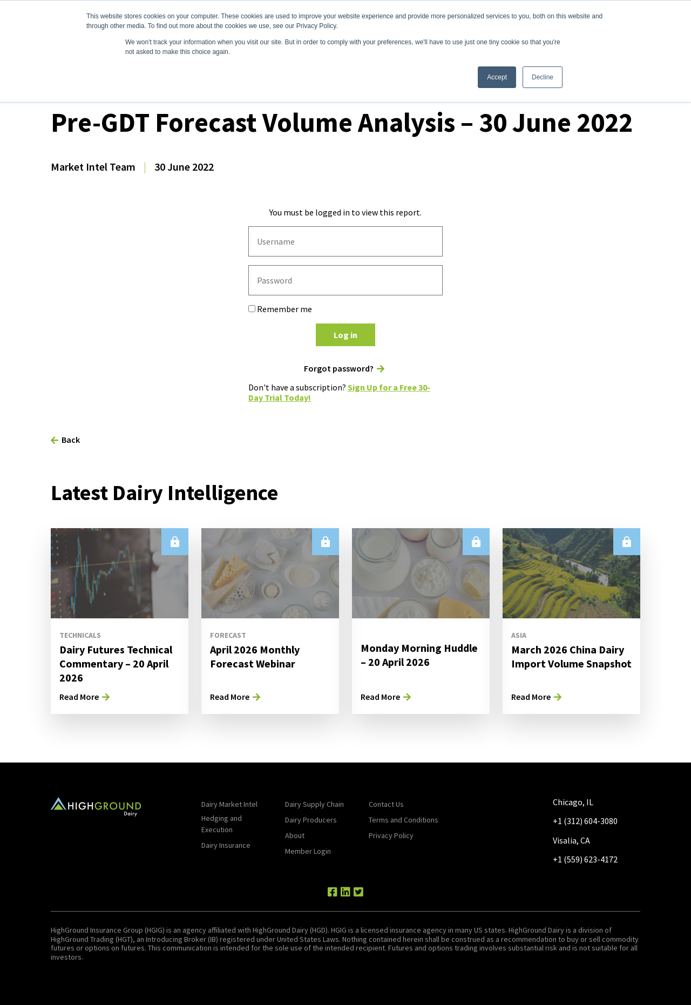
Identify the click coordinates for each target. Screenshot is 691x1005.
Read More (79, 696)
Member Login (308, 851)
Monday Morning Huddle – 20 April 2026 (419, 655)
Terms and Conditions (403, 820)
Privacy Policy (391, 835)
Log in (345, 334)
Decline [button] (542, 77)
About (294, 835)
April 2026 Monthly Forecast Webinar (255, 656)
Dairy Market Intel (229, 804)
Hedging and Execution (221, 823)
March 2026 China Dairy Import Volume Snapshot (571, 656)
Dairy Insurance (225, 845)
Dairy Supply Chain (314, 804)
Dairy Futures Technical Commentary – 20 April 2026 (115, 663)
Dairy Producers (311, 820)
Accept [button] (497, 77)
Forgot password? (339, 368)
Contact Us (386, 804)
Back (71, 439)
